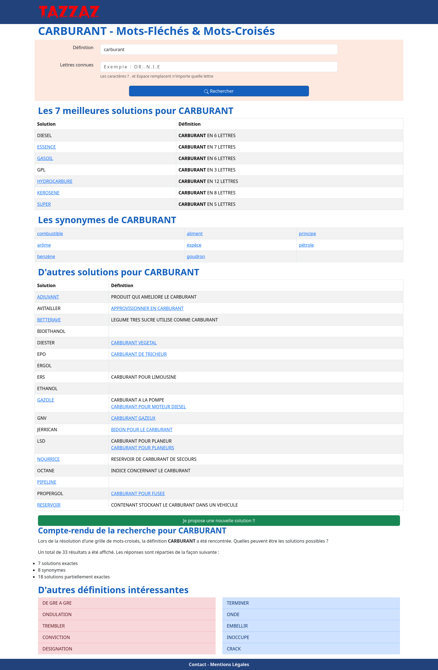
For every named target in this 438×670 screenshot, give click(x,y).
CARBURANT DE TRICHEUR (139, 354)
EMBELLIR (237, 626)
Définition (83, 47)
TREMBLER (53, 626)
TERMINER (238, 603)
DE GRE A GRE (57, 603)
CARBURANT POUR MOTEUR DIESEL (148, 407)
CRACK (234, 649)
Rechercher (219, 91)
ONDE (233, 614)
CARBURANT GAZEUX (133, 418)
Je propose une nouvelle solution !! (219, 521)
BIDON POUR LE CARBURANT (141, 429)
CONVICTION (56, 637)
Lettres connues (77, 65)
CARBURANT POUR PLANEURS (142, 448)
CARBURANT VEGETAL (134, 343)
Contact (197, 664)
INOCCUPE (238, 637)
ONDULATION (57, 614)
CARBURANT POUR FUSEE (138, 493)
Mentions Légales (229, 664)
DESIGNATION (57, 649)
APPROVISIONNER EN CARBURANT (147, 308)
